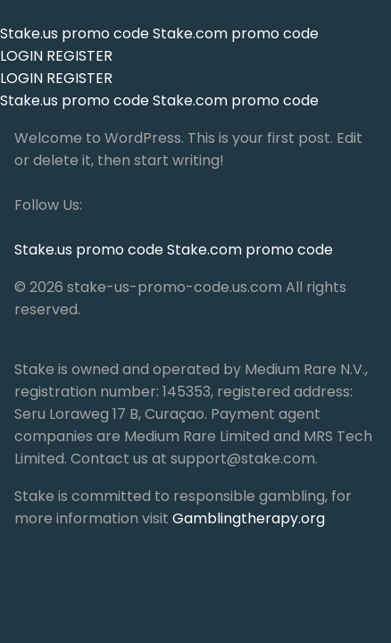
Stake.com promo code (236, 33)
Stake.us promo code (76, 33)
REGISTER (79, 56)
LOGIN (21, 56)
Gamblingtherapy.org (248, 518)
